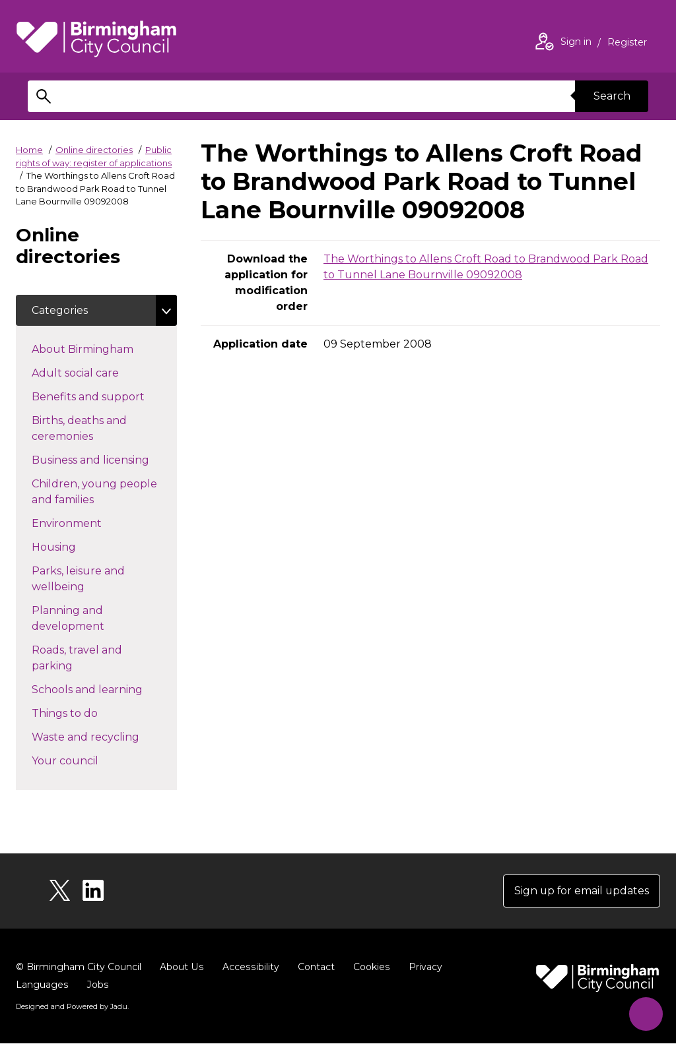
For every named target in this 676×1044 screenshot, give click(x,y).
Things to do (88, 713)
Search (611, 96)
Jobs (97, 985)
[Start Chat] (644, 1013)
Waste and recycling (104, 736)
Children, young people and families (94, 492)
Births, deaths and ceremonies (86, 429)
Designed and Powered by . (72, 1007)
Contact (313, 967)
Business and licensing (104, 459)
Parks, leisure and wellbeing (81, 579)
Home (29, 149)
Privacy (422, 967)
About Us (181, 967)
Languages (42, 985)
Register (627, 43)
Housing (77, 546)
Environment (90, 523)
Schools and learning (104, 689)
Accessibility (249, 967)
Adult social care (99, 372)
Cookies (369, 967)
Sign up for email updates (580, 891)
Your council (88, 760)
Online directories (94, 149)
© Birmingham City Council (78, 967)
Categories (60, 310)
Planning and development (91, 619)
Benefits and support (104, 396)
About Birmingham (104, 349)
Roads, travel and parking (77, 658)
